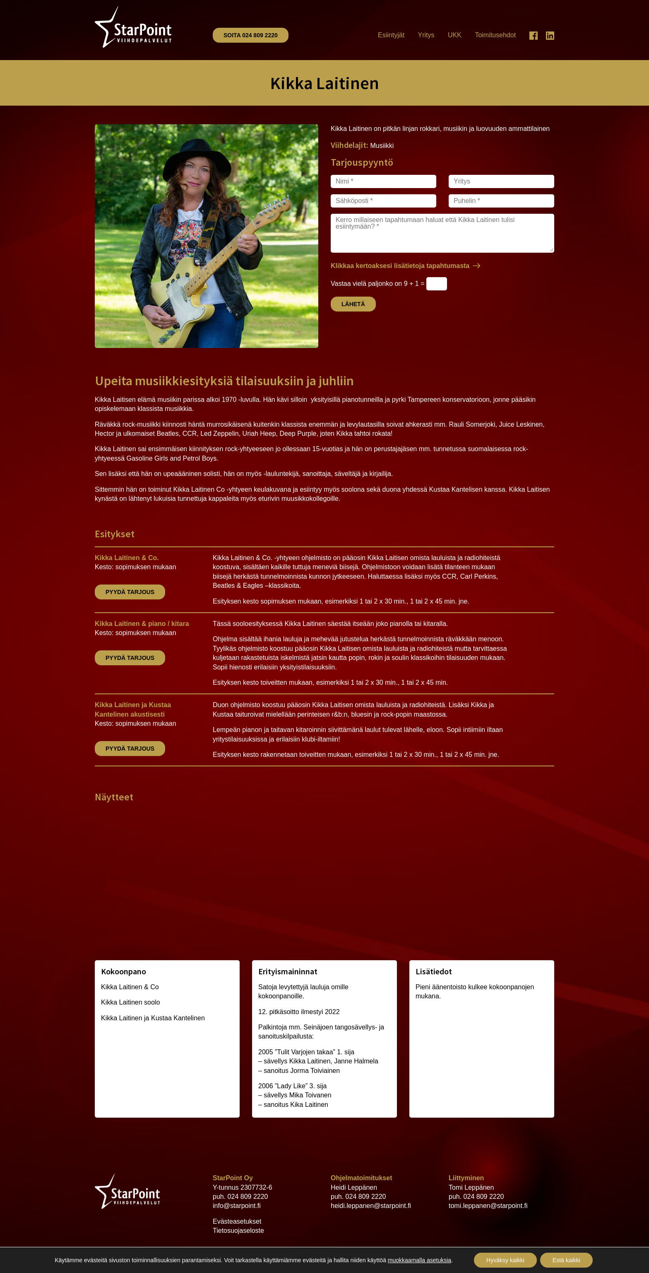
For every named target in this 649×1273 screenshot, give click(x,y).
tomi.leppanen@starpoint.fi (488, 1205)
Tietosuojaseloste (238, 1230)
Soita (251, 35)
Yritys (426, 35)
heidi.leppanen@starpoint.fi (371, 1205)
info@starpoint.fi (237, 1205)
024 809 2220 (248, 1196)
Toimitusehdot (495, 35)
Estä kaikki (566, 1260)
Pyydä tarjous (130, 592)
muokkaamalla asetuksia (419, 1260)
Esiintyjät (391, 35)
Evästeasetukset (237, 1221)
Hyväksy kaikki (505, 1260)
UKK (455, 35)
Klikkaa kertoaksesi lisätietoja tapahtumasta (400, 265)
